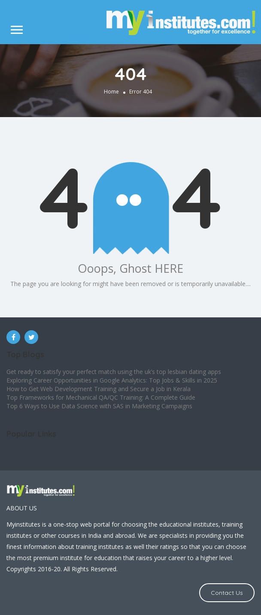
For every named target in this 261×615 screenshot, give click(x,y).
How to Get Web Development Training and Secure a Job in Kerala (98, 389)
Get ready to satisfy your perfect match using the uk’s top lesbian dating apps (113, 372)
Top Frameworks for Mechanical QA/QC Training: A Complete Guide (100, 397)
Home (111, 91)
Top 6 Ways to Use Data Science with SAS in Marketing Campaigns (99, 406)
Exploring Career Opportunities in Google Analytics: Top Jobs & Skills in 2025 (111, 380)
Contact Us (227, 593)
